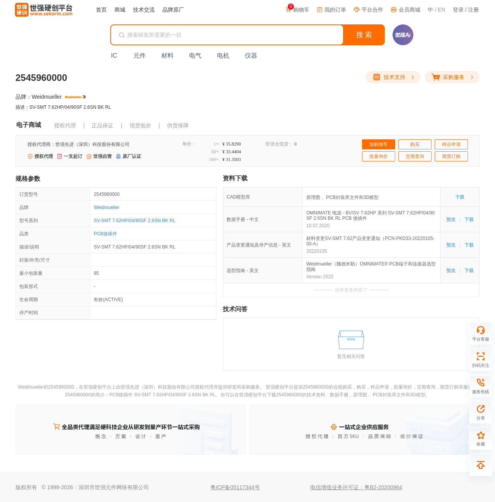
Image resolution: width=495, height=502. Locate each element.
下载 (459, 197)
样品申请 (451, 144)
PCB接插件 (105, 233)
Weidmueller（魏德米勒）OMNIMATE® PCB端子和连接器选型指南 (371, 266)
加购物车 (378, 144)
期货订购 (451, 156)
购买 (415, 144)
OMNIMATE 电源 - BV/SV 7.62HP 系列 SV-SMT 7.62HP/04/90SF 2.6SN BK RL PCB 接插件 (370, 215)
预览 (451, 219)
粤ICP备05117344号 (235, 487)
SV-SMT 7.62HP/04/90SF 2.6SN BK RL (134, 220)
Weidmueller (106, 207)
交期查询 (415, 156)
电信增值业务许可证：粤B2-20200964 (356, 487)
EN (441, 10)
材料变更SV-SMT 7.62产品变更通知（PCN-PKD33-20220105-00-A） (370, 241)
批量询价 (378, 156)
